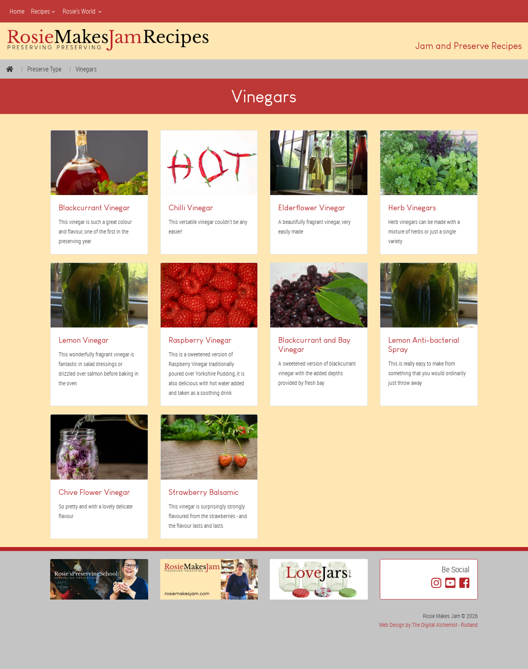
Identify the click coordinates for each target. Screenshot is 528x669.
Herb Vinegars (412, 207)
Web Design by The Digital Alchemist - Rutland (428, 624)
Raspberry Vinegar (200, 340)
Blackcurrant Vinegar (94, 207)
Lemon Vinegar (84, 340)
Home (17, 11)
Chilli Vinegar (191, 207)
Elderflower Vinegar (311, 207)
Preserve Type (44, 69)
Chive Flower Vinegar (94, 492)
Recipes (43, 11)
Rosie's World (83, 11)
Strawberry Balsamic (204, 492)
